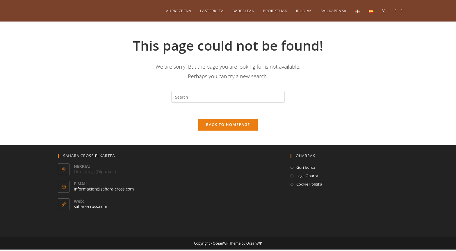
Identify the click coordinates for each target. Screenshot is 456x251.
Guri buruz (305, 168)
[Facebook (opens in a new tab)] (396, 11)
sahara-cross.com (90, 208)
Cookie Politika (309, 185)
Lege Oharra (307, 177)
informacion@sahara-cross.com (104, 190)
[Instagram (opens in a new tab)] (402, 11)
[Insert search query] (228, 97)
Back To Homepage (228, 126)
